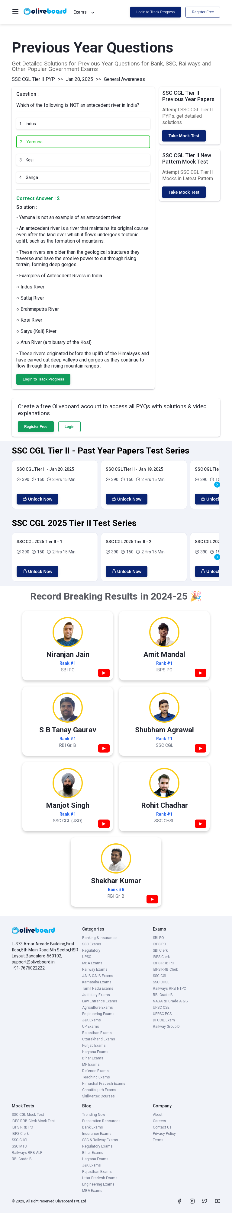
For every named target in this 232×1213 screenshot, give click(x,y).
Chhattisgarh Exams (99, 1090)
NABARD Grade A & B (170, 1001)
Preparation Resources (101, 1121)
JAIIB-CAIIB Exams (97, 976)
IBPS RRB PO (163, 963)
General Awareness (124, 79)
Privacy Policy (164, 1134)
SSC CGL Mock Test (28, 1115)
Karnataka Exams (96, 982)
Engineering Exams (98, 1014)
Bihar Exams (92, 1058)
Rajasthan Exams (97, 1033)
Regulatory (91, 950)
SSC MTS (19, 1146)
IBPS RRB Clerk (165, 969)
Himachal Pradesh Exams (103, 1083)
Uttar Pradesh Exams (100, 1178)
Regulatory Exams (97, 1146)
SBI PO (158, 938)
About (158, 1115)
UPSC (86, 957)
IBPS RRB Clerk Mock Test (33, 1121)
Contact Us (162, 1127)
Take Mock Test (184, 135)
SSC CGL (160, 976)
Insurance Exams (96, 1134)
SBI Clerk (160, 950)
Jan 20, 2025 (79, 79)
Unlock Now (37, 499)
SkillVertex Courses (98, 1096)
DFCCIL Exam (164, 1020)
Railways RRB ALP (27, 1153)
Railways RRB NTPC (169, 988)
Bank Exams (92, 1127)
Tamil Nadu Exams (97, 988)
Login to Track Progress (156, 12)
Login (70, 427)
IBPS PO (159, 944)
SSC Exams (91, 944)
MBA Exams (92, 963)
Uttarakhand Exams (98, 1039)
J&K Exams (91, 1020)
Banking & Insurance (99, 938)
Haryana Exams (95, 1052)
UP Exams (90, 1026)
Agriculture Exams (97, 1007)
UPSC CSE (161, 1007)
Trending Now (93, 1115)
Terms (158, 1140)
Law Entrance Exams (99, 1001)
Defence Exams (95, 1071)
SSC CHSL (161, 982)
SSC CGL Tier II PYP (33, 79)
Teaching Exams (96, 1077)
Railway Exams (95, 969)
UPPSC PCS (162, 1014)
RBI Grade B (163, 995)
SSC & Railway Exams (100, 1140)
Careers (159, 1121)
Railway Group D (166, 1026)
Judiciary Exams (96, 995)
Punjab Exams (94, 1045)
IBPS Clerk (161, 957)
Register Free (203, 12)
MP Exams (91, 1064)
